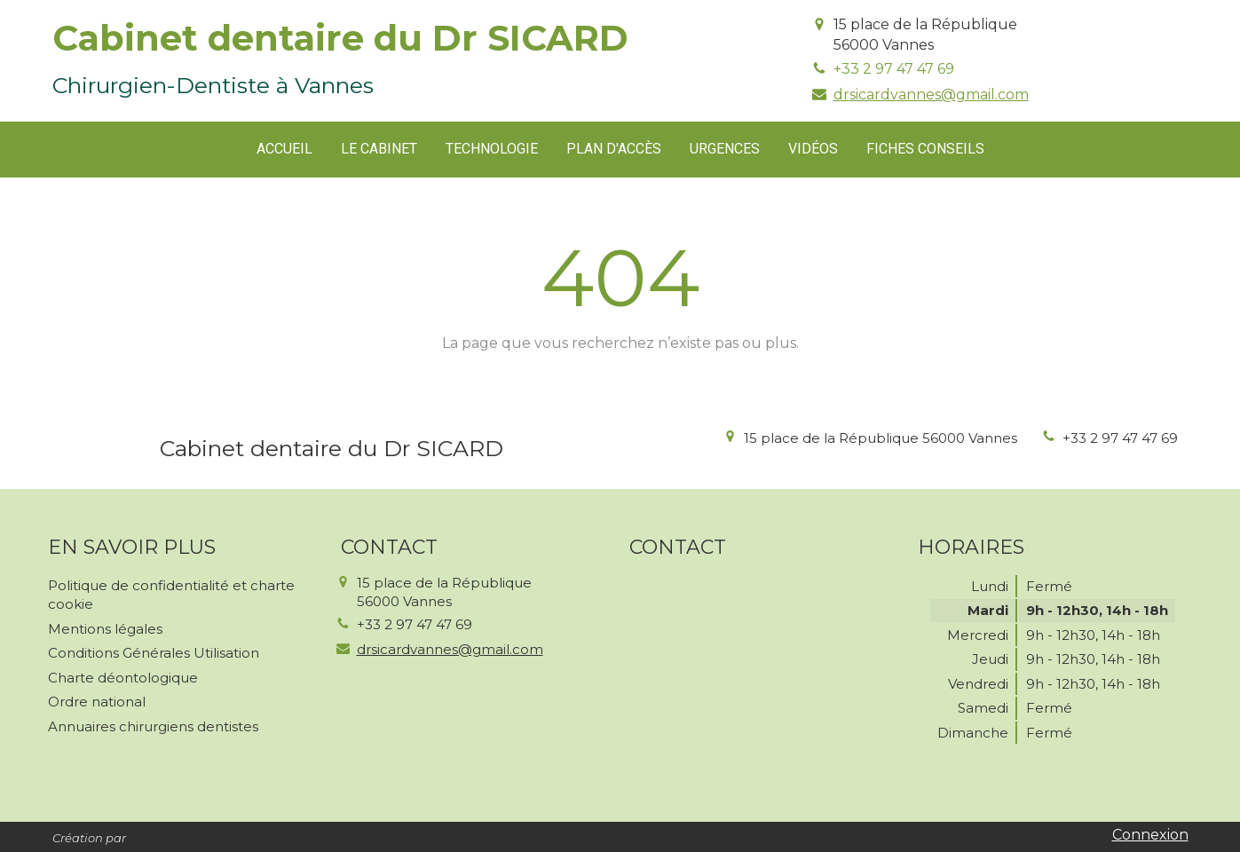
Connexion (1150, 834)
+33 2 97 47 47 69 (893, 68)
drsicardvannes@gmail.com (931, 94)
